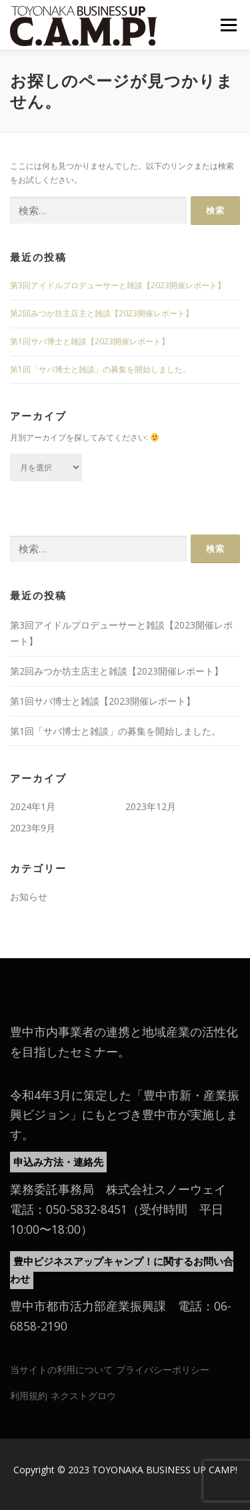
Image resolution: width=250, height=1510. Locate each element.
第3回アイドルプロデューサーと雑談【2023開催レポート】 (117, 285)
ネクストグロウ (83, 1395)
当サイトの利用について (61, 1369)
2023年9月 (32, 827)
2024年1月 (32, 806)
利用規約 (28, 1395)
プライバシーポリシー (162, 1369)
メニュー (228, 25)
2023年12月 (150, 806)
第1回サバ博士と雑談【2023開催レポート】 (89, 341)
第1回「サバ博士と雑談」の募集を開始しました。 (100, 369)
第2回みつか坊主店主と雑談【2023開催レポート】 (101, 313)
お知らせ (28, 896)
